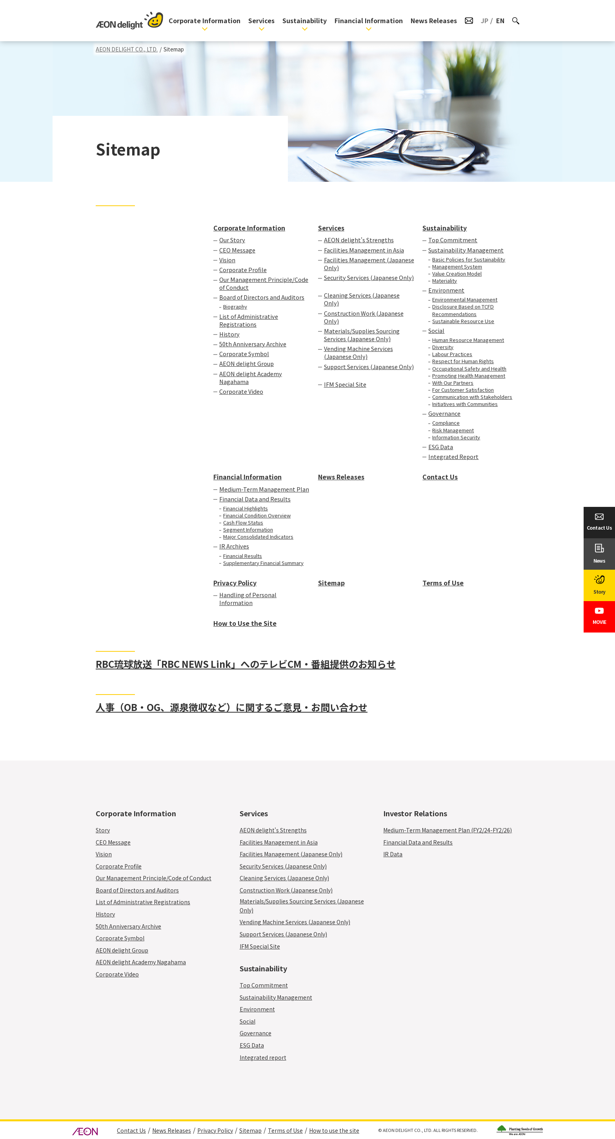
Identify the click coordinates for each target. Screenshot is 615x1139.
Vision (227, 260)
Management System (457, 266)
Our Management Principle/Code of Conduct (263, 283)
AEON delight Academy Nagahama (250, 378)
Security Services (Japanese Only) (369, 281)
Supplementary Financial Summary (263, 563)
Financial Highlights (245, 508)
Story (103, 830)
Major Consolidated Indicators (258, 536)
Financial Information (369, 20)
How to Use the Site (245, 623)
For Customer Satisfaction (463, 389)
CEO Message (237, 250)
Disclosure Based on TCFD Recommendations (463, 310)
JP (484, 20)
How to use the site (334, 1130)
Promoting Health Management (468, 375)
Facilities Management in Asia (364, 250)
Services (261, 20)
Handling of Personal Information (248, 599)
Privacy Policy (235, 582)
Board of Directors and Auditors (261, 297)
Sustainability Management (466, 250)
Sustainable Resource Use (463, 321)
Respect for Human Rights (463, 361)
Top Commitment (452, 240)
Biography (235, 306)
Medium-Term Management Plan (264, 489)
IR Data (392, 854)
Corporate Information (204, 20)
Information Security (456, 437)
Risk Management (453, 430)
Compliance (446, 422)
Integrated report (263, 1057)
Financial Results (242, 555)
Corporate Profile (243, 270)
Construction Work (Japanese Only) (364, 317)
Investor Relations (415, 813)
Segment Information (248, 529)
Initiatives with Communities (465, 404)
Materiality (444, 280)
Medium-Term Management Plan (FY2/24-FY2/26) (447, 830)
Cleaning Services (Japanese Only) (362, 299)
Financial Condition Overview (257, 515)
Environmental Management (464, 299)
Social (436, 331)
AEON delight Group (246, 363)
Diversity (442, 347)
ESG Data (440, 447)
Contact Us (440, 476)
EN (500, 20)
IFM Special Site (345, 384)
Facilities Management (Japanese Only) (369, 264)
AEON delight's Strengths (359, 240)
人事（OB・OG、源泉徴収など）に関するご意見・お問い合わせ (232, 707)
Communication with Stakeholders (472, 396)
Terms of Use (443, 582)
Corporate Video (241, 391)
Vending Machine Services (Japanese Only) (358, 352)
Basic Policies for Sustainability (468, 259)
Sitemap (331, 582)
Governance (444, 413)
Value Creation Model (457, 273)
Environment (446, 290)
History (229, 334)
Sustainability (304, 20)
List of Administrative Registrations (248, 320)
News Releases (434, 20)
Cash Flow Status (243, 522)
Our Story (232, 240)
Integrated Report (453, 457)
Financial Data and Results (255, 499)
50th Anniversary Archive (252, 344)
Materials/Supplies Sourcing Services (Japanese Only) (362, 335)
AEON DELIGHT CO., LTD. (127, 49)
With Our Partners (452, 382)
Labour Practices (452, 354)
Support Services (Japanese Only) (369, 370)
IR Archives (234, 546)
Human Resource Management (468, 340)
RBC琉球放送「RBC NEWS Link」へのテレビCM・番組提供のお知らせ (246, 664)
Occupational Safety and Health (469, 368)
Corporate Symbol (244, 354)
